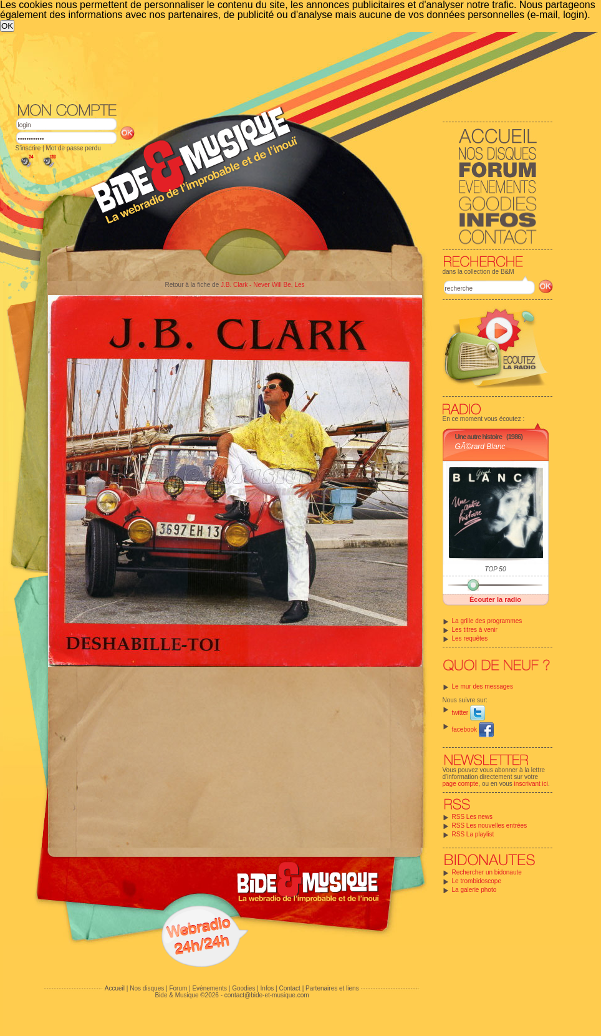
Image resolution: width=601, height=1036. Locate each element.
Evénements (209, 988)
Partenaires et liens (332, 988)
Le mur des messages (482, 686)
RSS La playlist (473, 834)
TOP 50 (495, 569)
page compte (461, 783)
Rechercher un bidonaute (487, 872)
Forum (178, 988)
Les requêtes (470, 638)
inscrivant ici (531, 783)
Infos (267, 988)
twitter (468, 712)
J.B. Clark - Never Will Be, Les (262, 284)
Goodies (243, 988)
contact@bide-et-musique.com (266, 995)
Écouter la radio (495, 599)
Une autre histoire (478, 436)
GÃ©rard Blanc (480, 446)
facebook (473, 729)
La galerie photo (474, 889)
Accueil (115, 988)
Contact (289, 988)
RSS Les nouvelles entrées (489, 825)
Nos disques (147, 988)
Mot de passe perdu (73, 148)
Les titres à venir (475, 629)
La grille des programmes (487, 620)
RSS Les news (472, 816)
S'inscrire (28, 148)
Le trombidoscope (477, 881)
